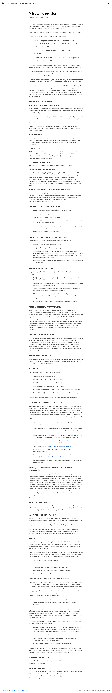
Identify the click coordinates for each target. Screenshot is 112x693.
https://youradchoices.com (40, 451)
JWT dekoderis (12, 3)
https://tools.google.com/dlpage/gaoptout (54, 457)
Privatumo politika (6, 690)
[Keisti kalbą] (108, 3)
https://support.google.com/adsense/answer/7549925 (47, 442)
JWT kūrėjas (33, 3)
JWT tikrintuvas (23, 3)
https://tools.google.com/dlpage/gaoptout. (41, 201)
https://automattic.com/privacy (38, 674)
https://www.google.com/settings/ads (60, 446)
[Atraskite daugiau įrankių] (104, 3)
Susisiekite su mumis (105, 690)
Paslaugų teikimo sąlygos (19, 690)
